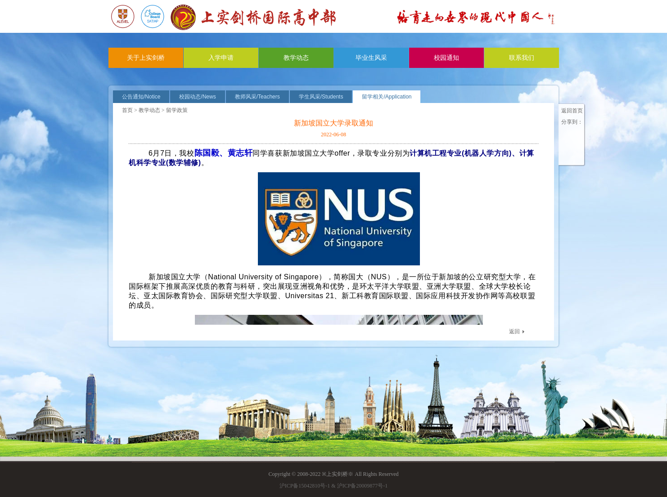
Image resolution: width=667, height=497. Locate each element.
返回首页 (572, 110)
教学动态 (296, 57)
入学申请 (221, 57)
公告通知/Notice (141, 97)
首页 (127, 110)
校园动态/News (197, 97)
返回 (514, 331)
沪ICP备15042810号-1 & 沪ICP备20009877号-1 (333, 486)
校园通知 (446, 57)
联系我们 (521, 57)
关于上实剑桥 (146, 57)
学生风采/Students (321, 97)
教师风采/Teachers (257, 97)
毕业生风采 (371, 57)
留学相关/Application (386, 97)
